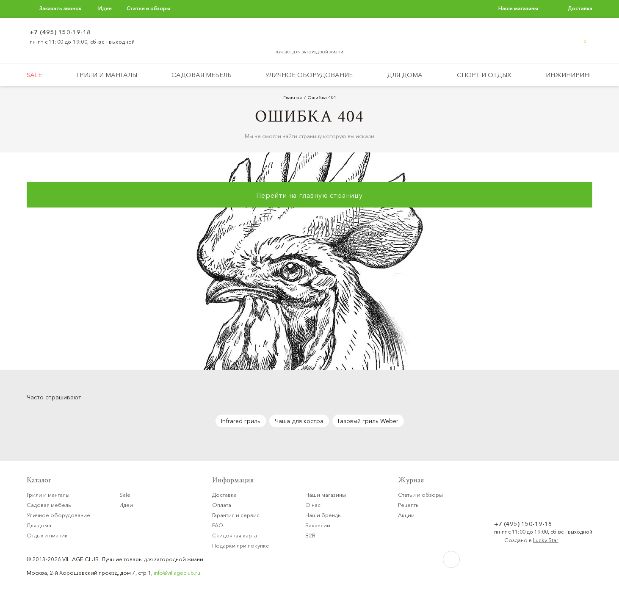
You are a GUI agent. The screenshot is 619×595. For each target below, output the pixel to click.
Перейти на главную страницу (309, 195)
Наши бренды (323, 515)
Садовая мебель (201, 75)
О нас (313, 504)
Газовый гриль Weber (368, 421)
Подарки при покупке (240, 545)
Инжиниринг (569, 75)
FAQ (217, 525)
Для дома (405, 75)
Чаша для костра (299, 421)
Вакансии (317, 525)
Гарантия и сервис (236, 515)
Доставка (580, 8)
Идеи (105, 8)
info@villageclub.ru (177, 572)
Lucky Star (545, 540)
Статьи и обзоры (148, 8)
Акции (406, 515)
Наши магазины (518, 8)
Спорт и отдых (484, 75)
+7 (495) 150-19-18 (60, 32)
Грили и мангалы (106, 75)
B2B (310, 535)
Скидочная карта (234, 535)
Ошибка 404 (322, 97)
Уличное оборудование (309, 75)
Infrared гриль (240, 421)
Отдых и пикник (47, 535)
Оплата (221, 504)
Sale (34, 75)
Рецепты (409, 504)
